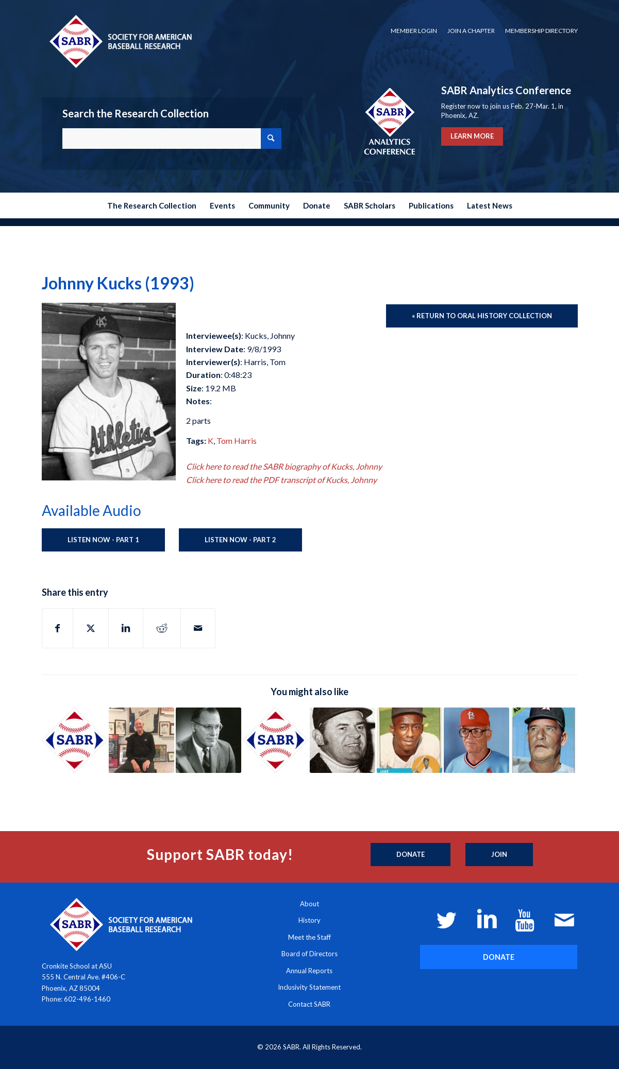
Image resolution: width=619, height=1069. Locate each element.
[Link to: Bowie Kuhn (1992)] (208, 740)
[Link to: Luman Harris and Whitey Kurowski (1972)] (543, 740)
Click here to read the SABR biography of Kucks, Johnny (284, 466)
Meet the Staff (309, 937)
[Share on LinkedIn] (126, 628)
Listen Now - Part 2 (240, 540)
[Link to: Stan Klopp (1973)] (74, 740)
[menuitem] (414, 30)
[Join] (499, 855)
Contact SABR (309, 1004)
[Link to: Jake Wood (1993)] (409, 740)
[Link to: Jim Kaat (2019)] (141, 740)
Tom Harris (236, 440)
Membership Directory (541, 31)
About (309, 904)
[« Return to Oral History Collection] (482, 316)
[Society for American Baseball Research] (119, 41)
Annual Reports (309, 971)
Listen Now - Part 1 (103, 540)
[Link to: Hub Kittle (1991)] (476, 740)
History (309, 920)
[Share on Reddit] (161, 628)
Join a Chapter (471, 31)
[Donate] (410, 855)
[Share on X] (90, 628)
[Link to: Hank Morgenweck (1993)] (342, 740)
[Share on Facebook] (57, 628)
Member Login (414, 31)
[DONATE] (498, 957)
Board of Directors (309, 954)
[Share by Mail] (198, 628)
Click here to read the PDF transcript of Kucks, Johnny (281, 480)
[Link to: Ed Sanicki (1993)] (275, 740)
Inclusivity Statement (309, 987)
